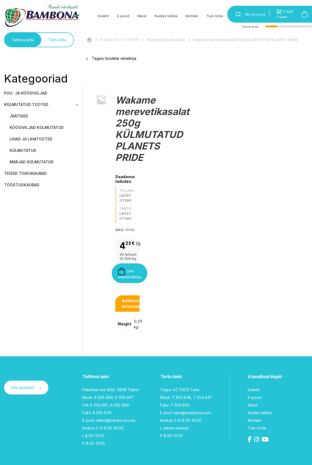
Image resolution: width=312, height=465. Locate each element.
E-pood (123, 16)
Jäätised (19, 116)
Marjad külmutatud (32, 162)
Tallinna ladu (23, 39)
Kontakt (192, 16)
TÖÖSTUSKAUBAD (21, 185)
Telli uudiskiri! (25, 387)
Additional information (133, 303)
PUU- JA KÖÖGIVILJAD (25, 93)
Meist (141, 16)
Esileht (103, 16)
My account (255, 14)
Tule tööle (214, 16)
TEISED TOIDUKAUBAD (25, 173)
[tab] (133, 303)
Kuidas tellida (166, 16)
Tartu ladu (57, 39)
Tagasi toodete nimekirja (111, 58)
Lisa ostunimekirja (129, 273)
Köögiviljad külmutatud (166, 39)
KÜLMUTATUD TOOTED (120, 39)
